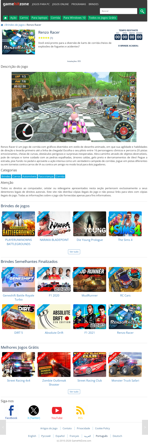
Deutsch (117, 436)
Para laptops (39, 17)
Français (75, 436)
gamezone (16, 3)
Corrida (55, 17)
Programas (78, 4)
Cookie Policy (102, 428)
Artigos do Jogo (49, 428)
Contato (67, 428)
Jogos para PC (41, 4)
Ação (13, 17)
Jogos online (60, 4)
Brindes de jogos (15, 24)
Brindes (94, 4)
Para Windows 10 (74, 17)
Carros (24, 17)
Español (60, 436)
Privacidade (83, 428)
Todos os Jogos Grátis (102, 17)
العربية (87, 436)
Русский (46, 436)
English (32, 436)
